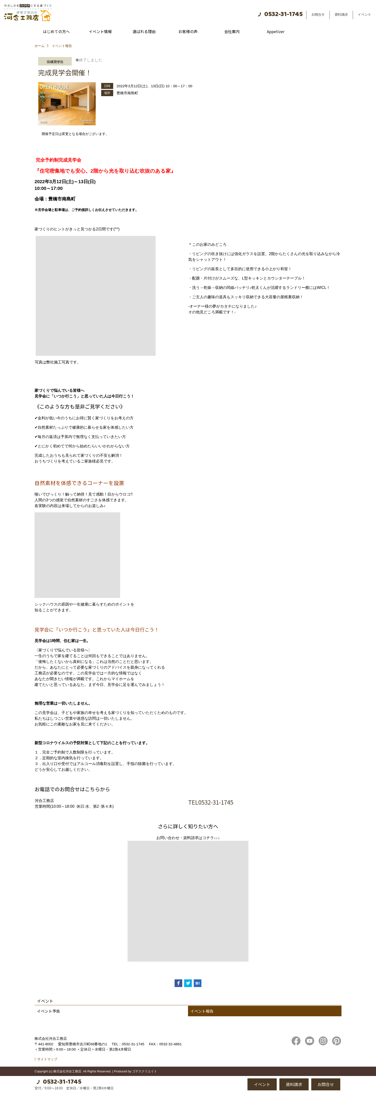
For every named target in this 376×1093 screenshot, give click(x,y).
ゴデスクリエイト (144, 1071)
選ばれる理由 (144, 31)
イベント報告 (201, 1011)
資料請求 (341, 14)
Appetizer (275, 31)
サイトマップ (47, 1059)
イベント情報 (100, 31)
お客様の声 (188, 31)
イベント (364, 14)
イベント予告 (48, 1011)
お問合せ (318, 14)
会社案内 (232, 31)
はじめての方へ (56, 31)
